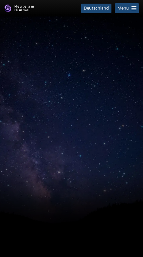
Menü (126, 8)
